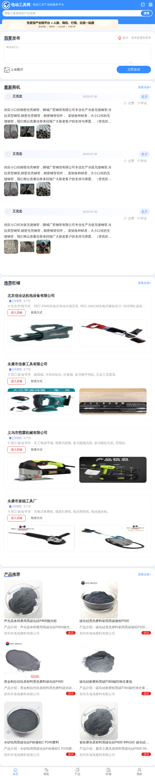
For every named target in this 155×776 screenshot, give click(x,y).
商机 (46, 771)
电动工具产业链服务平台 (48, 4)
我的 (139, 771)
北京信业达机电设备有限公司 (31, 296)
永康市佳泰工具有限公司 (27, 364)
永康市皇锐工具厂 (22, 501)
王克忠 (17, 96)
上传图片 (13, 70)
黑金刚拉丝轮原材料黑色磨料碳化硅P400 (33, 681)
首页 (15, 771)
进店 (71, 632)
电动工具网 (20, 5)
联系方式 (36, 312)
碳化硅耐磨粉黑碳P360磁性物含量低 (106, 681)
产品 (77, 771)
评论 (142, 103)
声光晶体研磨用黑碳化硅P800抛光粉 (30, 621)
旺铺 (108, 771)
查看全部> (144, 87)
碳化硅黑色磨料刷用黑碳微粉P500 (104, 621)
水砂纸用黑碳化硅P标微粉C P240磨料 (31, 742)
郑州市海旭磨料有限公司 (22, 633)
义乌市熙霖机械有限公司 (27, 433)
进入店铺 (16, 312)
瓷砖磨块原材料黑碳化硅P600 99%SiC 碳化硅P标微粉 (115, 742)
